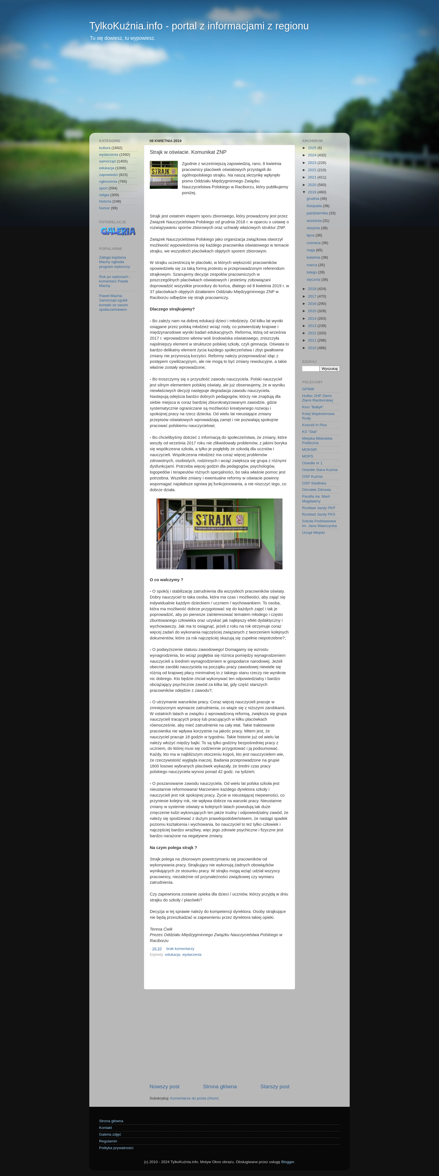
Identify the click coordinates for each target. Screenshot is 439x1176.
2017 (312, 296)
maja (311, 250)
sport (103, 188)
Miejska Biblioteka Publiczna (317, 440)
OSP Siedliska (314, 483)
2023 (312, 163)
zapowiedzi (108, 175)
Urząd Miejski (313, 532)
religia (104, 195)
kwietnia (314, 257)
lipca (311, 235)
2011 (312, 340)
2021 (312, 177)
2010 (312, 348)
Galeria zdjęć (110, 1134)
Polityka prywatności (116, 1148)
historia (105, 201)
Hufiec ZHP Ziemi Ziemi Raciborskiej (317, 398)
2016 (312, 303)
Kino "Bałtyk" (313, 407)
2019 (312, 192)
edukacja (172, 954)
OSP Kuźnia (312, 476)
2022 (312, 170)
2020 (312, 185)
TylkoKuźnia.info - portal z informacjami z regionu (199, 26)
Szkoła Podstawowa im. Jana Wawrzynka (319, 523)
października (318, 213)
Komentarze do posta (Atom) (194, 1098)
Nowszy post (164, 1086)
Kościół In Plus (314, 425)
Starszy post (274, 1086)
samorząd (107, 161)
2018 (312, 289)
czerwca (314, 243)
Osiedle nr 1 (312, 463)
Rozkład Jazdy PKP (318, 508)
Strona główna (220, 1086)
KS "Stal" (309, 432)
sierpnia (314, 228)
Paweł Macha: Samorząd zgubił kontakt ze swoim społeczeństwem (113, 303)
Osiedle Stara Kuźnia (320, 470)
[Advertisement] (219, 91)
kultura (105, 148)
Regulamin (108, 1141)
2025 (312, 148)
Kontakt (105, 1128)
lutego (312, 272)
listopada (315, 206)
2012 (312, 333)
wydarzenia (191, 954)
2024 (312, 155)
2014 (312, 318)
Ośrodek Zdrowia (316, 490)
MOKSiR (309, 449)
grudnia (313, 198)
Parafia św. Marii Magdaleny (316, 498)
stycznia (314, 279)
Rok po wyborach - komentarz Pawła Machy (115, 281)
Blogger (287, 1162)
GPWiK (308, 389)
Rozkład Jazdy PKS (318, 514)
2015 (312, 311)
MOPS (307, 456)
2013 (312, 326)
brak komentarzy (180, 949)
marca (312, 265)
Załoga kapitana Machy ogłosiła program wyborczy (114, 261)
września (315, 221)
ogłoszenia (108, 181)
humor (104, 208)
